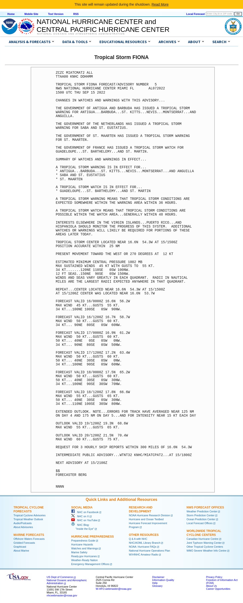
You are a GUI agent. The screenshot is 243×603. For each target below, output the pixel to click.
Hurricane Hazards (82, 544)
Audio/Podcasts (23, 523)
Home (11, 13)
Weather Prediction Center (202, 511)
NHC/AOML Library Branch (144, 542)
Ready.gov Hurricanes (84, 556)
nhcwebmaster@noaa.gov (62, 595)
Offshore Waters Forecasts (29, 538)
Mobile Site (31, 13)
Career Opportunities (218, 588)
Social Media (82, 507)
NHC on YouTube (84, 520)
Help (155, 582)
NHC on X (80, 516)
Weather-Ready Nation (84, 560)
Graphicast (20, 546)
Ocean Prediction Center (201, 519)
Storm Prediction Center (201, 515)
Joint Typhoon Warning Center (204, 542)
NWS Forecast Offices (205, 507)
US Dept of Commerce (60, 577)
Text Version (56, 13)
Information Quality (163, 580)
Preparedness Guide (83, 540)
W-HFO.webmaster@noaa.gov (114, 588)
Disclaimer (158, 577)
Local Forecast (195, 13)
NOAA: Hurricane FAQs (142, 546)
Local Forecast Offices (200, 523)
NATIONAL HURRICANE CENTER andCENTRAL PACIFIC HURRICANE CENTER (103, 25)
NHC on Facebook (85, 512)
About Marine (21, 550)
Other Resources (144, 535)
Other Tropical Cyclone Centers (205, 546)
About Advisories (23, 527)
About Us (211, 585)
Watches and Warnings (84, 548)
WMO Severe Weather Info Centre (207, 550)
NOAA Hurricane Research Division (149, 515)
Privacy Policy (214, 577)
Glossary (157, 585)
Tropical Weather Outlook (28, 519)
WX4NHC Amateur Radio (143, 554)
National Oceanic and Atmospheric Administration (81, 34)
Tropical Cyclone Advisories (30, 515)
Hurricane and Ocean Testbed (146, 519)
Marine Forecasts (29, 535)
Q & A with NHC (138, 538)
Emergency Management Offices (90, 564)
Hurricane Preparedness (92, 536)
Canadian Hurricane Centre (202, 538)
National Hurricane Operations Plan (149, 550)
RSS (76, 13)
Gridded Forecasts (24, 542)
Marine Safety (79, 552)
